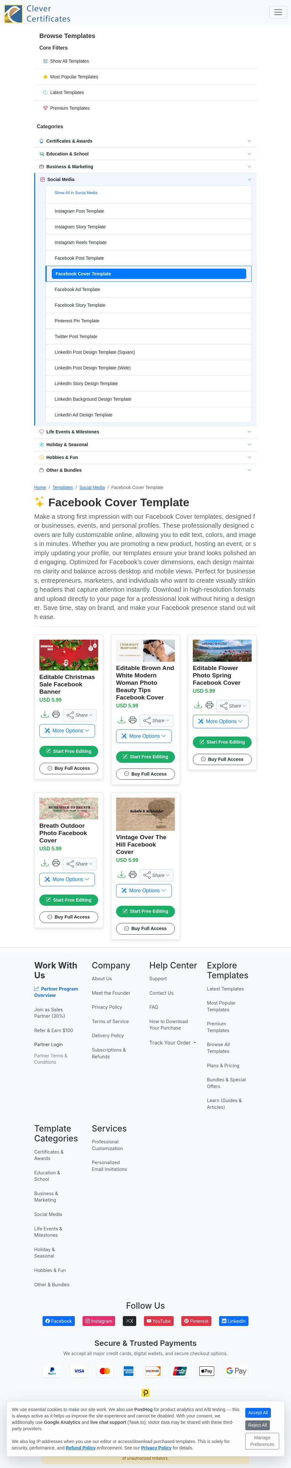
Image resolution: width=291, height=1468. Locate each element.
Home (40, 487)
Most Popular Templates (221, 1006)
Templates (62, 487)
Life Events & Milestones (48, 1232)
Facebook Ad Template (77, 289)
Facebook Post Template (79, 258)
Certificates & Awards (49, 1155)
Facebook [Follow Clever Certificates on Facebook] (58, 1321)
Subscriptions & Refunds (109, 1053)
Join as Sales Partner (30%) (49, 1013)
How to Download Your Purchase (168, 1025)
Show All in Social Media (76, 193)
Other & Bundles (51, 1284)
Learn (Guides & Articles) (224, 1104)
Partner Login (48, 1044)
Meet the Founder (111, 993)
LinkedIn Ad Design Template (84, 414)
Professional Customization (107, 1145)
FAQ (153, 1007)
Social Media (92, 487)
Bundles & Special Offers (226, 1083)
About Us (102, 979)
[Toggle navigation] (278, 12)
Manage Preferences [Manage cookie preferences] (262, 1441)
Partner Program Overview (56, 992)
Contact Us (161, 993)
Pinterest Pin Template (77, 320)
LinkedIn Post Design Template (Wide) (93, 367)
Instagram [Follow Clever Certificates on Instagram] (98, 1321)
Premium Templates (218, 1027)
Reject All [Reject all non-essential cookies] (257, 1425)
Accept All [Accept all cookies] (258, 1412)
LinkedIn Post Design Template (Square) (95, 352)
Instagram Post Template (79, 211)
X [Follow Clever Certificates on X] (129, 1321)
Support (158, 979)
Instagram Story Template (80, 226)
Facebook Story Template (80, 305)
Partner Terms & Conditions (50, 1059)
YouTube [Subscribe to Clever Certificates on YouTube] (159, 1321)
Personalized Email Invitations (109, 1166)
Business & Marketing (46, 1197)
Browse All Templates (218, 1048)
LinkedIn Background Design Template (93, 399)
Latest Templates (225, 988)
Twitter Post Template (76, 336)
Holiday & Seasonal (44, 1253)
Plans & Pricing (223, 1065)
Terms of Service (110, 1021)
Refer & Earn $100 (53, 1030)
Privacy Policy (107, 1007)
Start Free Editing (68, 751)
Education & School (47, 1176)
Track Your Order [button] (169, 1043)
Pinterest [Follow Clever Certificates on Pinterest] (196, 1321)
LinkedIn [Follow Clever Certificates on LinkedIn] (234, 1321)
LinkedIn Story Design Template (86, 383)
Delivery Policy (108, 1035)
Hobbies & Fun (50, 1270)
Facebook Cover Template (83, 273)
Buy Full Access (69, 768)
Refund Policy (81, 1447)
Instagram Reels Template (80, 242)
